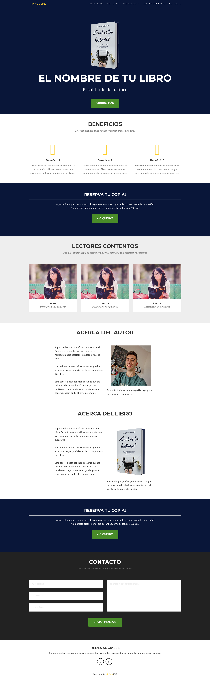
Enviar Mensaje (105, 622)
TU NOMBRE (40, 7)
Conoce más (105, 103)
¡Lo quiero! (105, 218)
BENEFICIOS (96, 6)
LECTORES (113, 6)
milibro (109, 674)
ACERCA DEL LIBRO (154, 6)
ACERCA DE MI (131, 6)
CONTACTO (175, 6)
